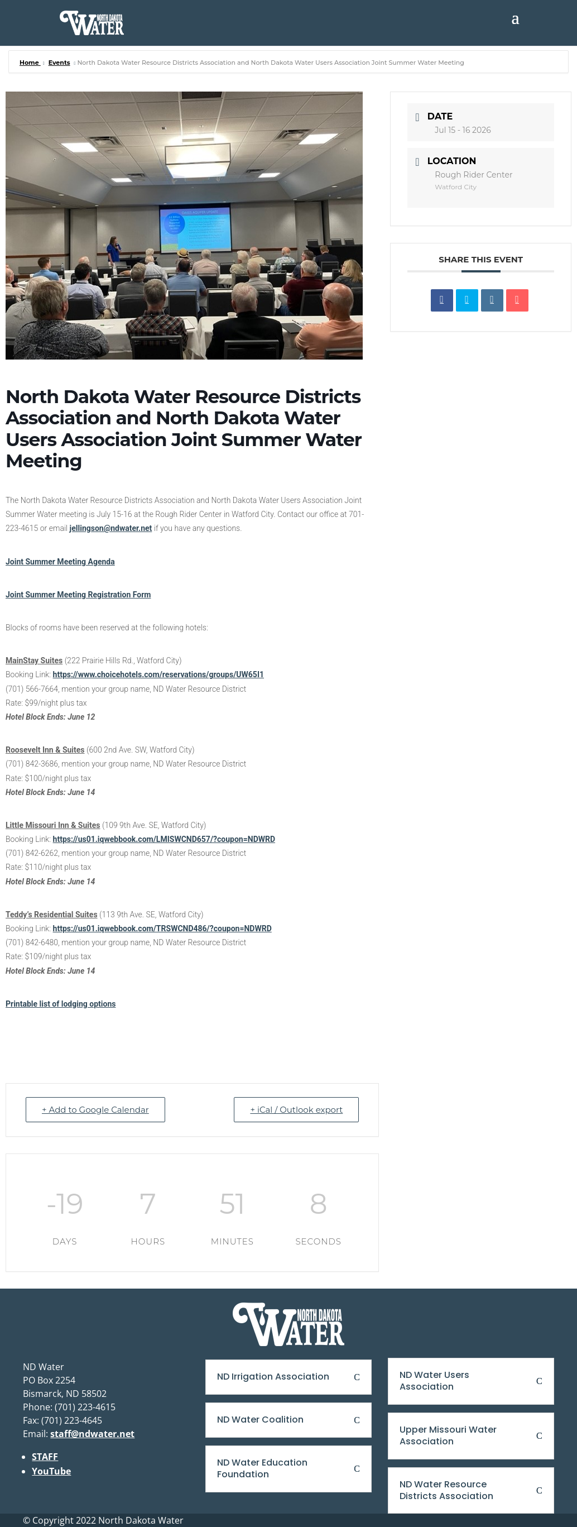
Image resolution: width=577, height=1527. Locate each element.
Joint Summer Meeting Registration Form (78, 594)
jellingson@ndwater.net (111, 528)
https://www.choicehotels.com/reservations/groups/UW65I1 (158, 674)
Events (59, 62)
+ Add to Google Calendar (95, 1109)
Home (30, 62)
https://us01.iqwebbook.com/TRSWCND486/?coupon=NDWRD (162, 928)
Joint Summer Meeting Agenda (60, 561)
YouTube (51, 1471)
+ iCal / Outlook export (296, 1109)
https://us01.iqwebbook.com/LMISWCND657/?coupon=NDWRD (164, 839)
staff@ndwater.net (92, 1434)
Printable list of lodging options (61, 1003)
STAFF (45, 1457)
